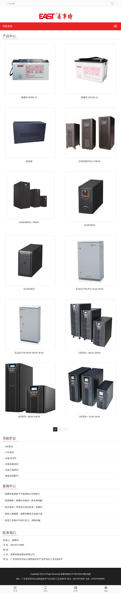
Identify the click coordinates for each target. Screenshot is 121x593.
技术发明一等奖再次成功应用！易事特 (23, 507)
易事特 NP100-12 (89, 97)
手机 (45, 588)
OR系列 (9, 446)
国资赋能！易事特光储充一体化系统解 (23, 500)
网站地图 (87, 574)
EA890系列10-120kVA (89, 161)
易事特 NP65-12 (29, 97)
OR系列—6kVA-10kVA (29, 416)
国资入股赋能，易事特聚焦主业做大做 (23, 513)
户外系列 (9, 452)
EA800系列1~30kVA (29, 222)
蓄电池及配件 (11, 475)
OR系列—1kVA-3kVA (89, 416)
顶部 (106, 588)
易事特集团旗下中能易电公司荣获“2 (22, 494)
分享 (15, 588)
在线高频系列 (11, 464)
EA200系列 (29, 289)
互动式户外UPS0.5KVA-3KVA (29, 353)
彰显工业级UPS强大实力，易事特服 (22, 520)
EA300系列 (89, 225)
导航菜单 (7, 26)
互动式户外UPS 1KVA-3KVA (90, 289)
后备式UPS (10, 458)
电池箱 (29, 161)
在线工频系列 (11, 470)
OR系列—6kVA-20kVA (89, 353)
